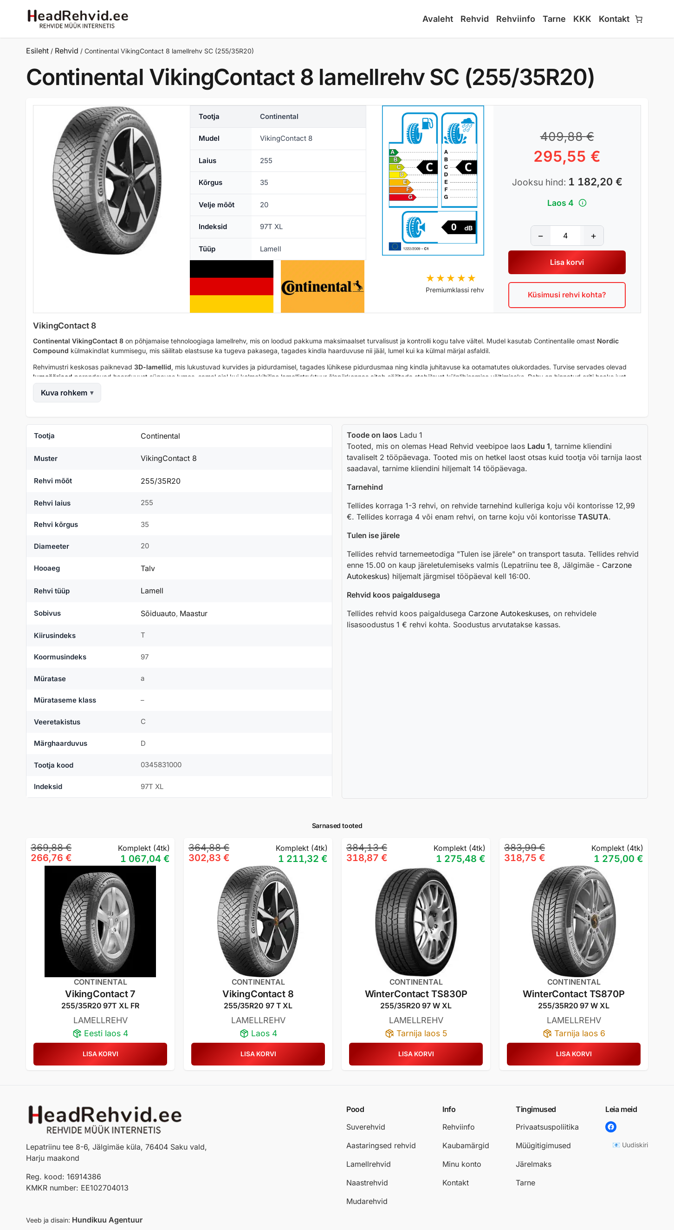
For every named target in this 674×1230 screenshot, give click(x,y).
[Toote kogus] (565, 235)
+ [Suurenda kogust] (593, 235)
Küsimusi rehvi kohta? (567, 295)
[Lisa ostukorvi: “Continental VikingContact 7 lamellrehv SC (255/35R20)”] (100, 1054)
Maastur (193, 613)
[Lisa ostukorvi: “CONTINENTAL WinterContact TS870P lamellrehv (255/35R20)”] (574, 1054)
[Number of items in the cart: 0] (638, 19)
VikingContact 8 (169, 458)
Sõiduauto (158, 613)
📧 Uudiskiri (630, 1145)
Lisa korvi (567, 262)
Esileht (37, 50)
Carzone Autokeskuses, (509, 613)
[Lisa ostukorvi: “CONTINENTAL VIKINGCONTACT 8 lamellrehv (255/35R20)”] (258, 1054)
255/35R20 (161, 481)
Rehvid (66, 50)
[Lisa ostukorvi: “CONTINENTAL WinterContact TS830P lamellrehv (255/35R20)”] (416, 1054)
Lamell (152, 590)
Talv (148, 568)
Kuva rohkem (64, 392)
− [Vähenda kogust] (541, 235)
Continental (160, 436)
